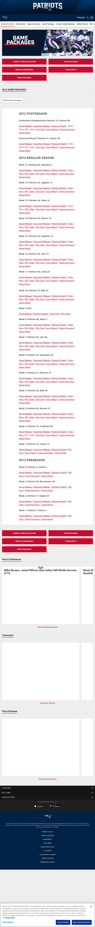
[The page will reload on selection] (13, 100)
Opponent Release (42, 126)
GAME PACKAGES (71, 62)
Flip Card (40, 129)
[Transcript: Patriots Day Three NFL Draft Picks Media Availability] (40, 648)
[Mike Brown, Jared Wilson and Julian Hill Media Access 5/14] (40, 572)
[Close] (91, 906)
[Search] (88, 17)
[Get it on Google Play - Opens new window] (55, 807)
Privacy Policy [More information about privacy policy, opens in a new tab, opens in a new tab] (10, 918)
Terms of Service (47, 835)
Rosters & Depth (60, 126)
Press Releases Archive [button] (48, 779)
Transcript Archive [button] (47, 703)
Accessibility (47, 839)
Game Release (25, 126)
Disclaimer (48, 843)
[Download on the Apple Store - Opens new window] (39, 806)
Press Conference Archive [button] (47, 627)
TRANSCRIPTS (70, 70)
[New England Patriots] (47, 817)
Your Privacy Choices (47, 854)
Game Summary (67, 129)
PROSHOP (81, 18)
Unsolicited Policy (48, 847)
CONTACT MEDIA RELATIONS (24, 62)
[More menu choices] (91, 17)
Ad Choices (47, 851)
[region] (47, 915)
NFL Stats (30, 173)
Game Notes (26, 132)
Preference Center (47, 862)
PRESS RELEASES (24, 78)
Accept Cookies (63, 922)
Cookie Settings (48, 858)
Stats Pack (56, 313)
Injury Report (52, 129)
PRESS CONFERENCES (24, 70)
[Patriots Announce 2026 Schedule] (40, 722)
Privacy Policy (47, 832)
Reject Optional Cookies (81, 922)
